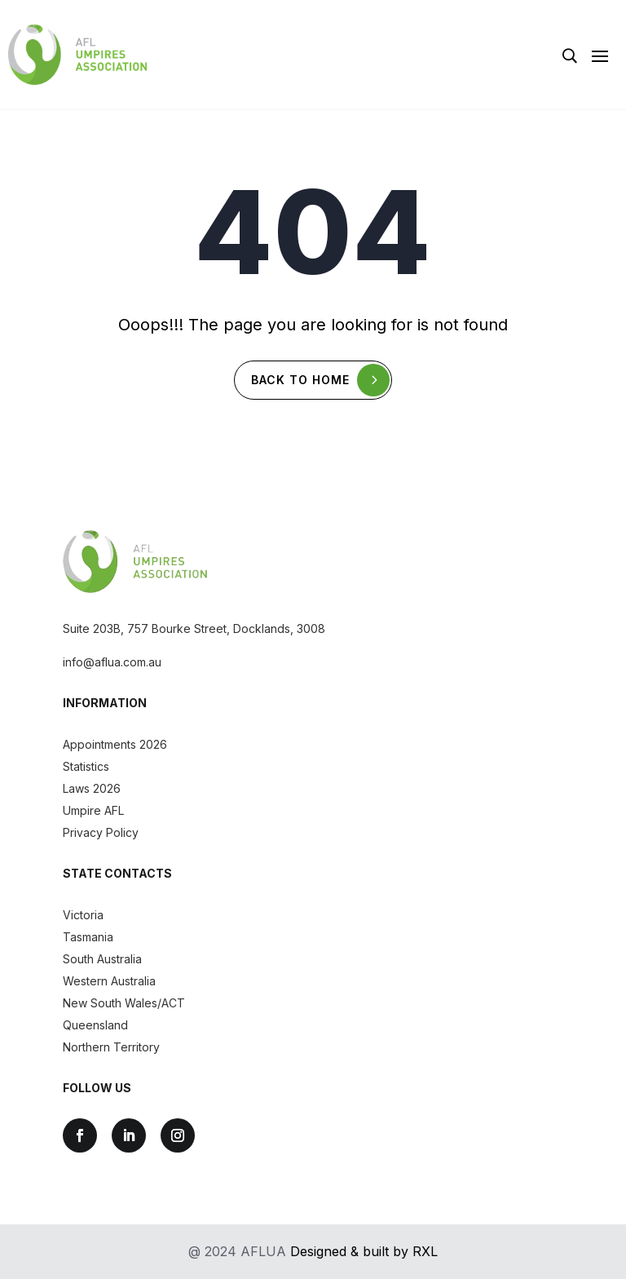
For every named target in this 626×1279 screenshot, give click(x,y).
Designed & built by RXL (364, 1251)
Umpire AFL (93, 810)
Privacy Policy (101, 832)
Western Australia (109, 981)
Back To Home (300, 380)
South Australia (102, 959)
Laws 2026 (92, 788)
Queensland (95, 1025)
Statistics (86, 766)
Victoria (83, 915)
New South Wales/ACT (124, 1003)
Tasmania (88, 937)
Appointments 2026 (115, 744)
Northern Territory (111, 1047)
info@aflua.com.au (112, 662)
